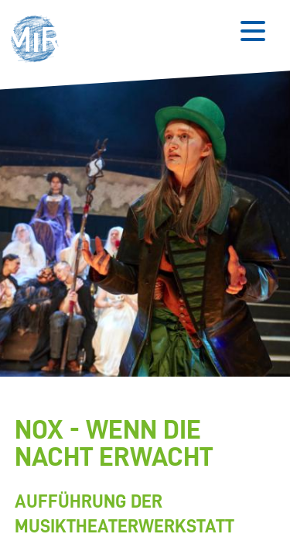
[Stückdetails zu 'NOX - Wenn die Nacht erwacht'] (142, 477)
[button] (39, 41)
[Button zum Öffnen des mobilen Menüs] (253, 31)
